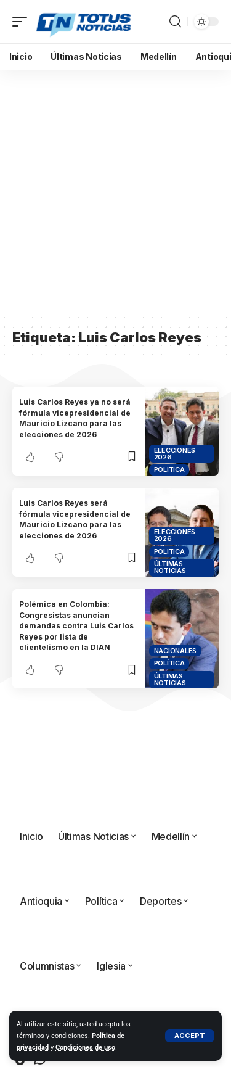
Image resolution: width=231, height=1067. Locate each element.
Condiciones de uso (85, 1048)
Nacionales (175, 650)
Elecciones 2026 (175, 453)
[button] (189, 1035)
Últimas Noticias (170, 567)
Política (169, 469)
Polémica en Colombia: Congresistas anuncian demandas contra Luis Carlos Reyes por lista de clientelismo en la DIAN (76, 625)
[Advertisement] (115, 191)
